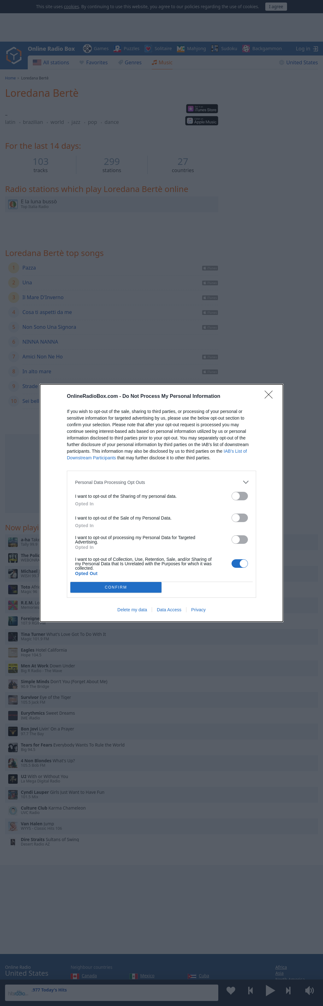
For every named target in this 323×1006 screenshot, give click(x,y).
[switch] (240, 496)
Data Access (169, 609)
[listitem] (161, 482)
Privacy (198, 609)
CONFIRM (116, 587)
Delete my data (132, 609)
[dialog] (161, 503)
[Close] (271, 397)
